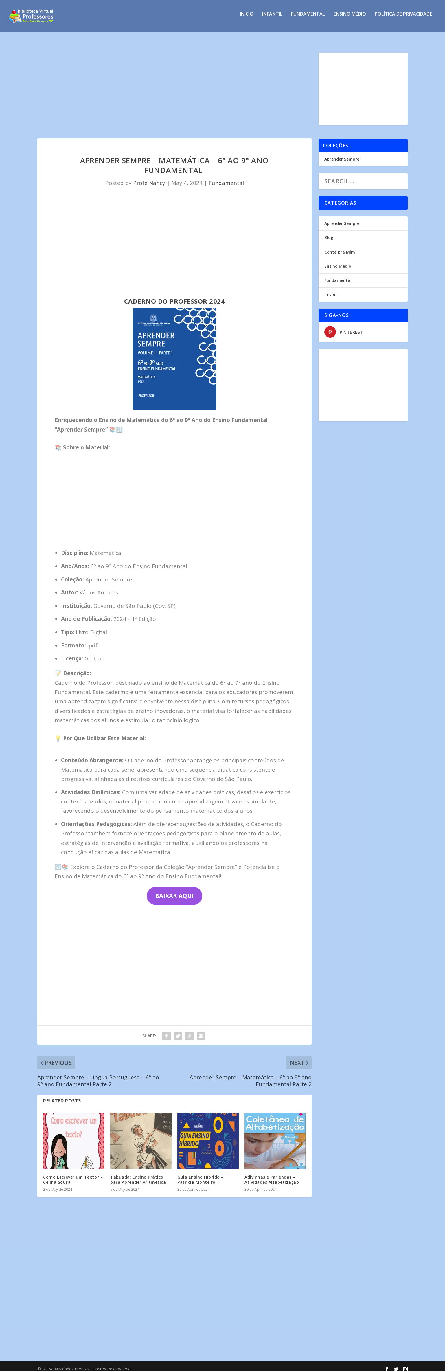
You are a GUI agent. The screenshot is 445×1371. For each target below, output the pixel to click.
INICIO (246, 18)
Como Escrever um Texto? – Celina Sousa (73, 1174)
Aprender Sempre (341, 154)
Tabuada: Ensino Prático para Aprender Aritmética (138, 1174)
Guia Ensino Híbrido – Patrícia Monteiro (200, 1174)
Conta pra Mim (339, 246)
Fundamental (308, 18)
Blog (328, 232)
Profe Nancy (149, 177)
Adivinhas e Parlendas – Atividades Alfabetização (271, 1174)
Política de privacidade (403, 18)
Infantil (272, 18)
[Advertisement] (174, 90)
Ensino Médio (350, 18)
